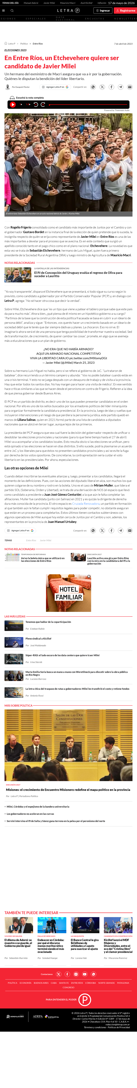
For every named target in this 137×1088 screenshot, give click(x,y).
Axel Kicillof (86, 2)
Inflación (102, 2)
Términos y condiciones (95, 1027)
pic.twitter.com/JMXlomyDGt (88, 358)
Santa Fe (64, 983)
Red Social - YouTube (84, 974)
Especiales (36, 18)
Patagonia (123, 983)
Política (24, 43)
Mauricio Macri (67, 2)
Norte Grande (106, 983)
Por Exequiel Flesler (21, 87)
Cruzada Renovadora (86, 503)
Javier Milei (49, 2)
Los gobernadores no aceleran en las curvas (30, 813)
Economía (25, 983)
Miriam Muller (103, 485)
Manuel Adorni (31, 2)
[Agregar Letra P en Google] (55, 87)
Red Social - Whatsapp (93, 974)
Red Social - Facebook (67, 974)
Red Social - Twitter (58, 974)
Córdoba (90, 983)
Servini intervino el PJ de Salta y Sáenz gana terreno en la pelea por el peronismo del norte (56, 821)
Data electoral (65, 18)
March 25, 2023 (84, 362)
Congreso (68, 987)
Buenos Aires (41, 983)
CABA (54, 983)
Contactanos (47, 974)
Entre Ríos (31, 540)
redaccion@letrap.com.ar (118, 1024)
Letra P (11, 43)
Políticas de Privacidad (119, 1027)
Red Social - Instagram (76, 974)
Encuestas (95, 18)
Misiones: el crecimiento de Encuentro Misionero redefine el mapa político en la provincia (68, 789)
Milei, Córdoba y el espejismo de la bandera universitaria (38, 806)
